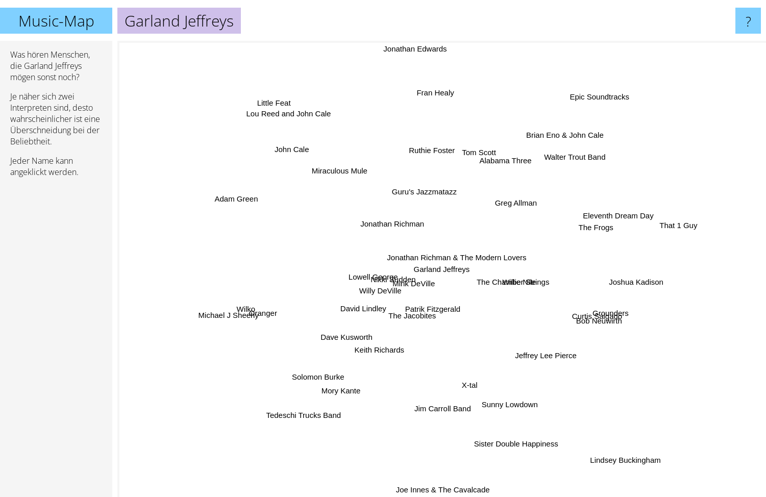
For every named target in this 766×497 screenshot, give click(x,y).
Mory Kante (348, 384)
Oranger (279, 309)
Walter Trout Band (561, 169)
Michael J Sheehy (230, 327)
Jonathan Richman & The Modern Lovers (459, 259)
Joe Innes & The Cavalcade (444, 489)
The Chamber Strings (539, 284)
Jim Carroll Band (438, 398)
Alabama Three (500, 172)
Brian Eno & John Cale (569, 138)
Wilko (265, 308)
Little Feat (279, 109)
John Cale (294, 142)
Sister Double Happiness (515, 430)
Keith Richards (383, 346)
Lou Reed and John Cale (293, 120)
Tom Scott (475, 160)
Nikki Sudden (394, 275)
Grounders (598, 309)
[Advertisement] (56, 341)
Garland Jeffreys (442, 269)
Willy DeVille (376, 290)
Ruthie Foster (432, 163)
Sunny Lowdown (506, 394)
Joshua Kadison (622, 284)
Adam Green (243, 196)
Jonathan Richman (389, 221)
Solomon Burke (323, 364)
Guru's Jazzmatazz (425, 196)
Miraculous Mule (343, 168)
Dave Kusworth (322, 339)
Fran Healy (441, 91)
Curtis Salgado (596, 317)
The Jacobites (412, 317)
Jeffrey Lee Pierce (551, 362)
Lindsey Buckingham (615, 441)
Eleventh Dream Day (600, 220)
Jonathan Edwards (417, 47)
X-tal (475, 402)
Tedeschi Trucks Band (315, 403)
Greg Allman (523, 191)
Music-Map (56, 20)
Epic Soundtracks (600, 90)
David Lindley (368, 303)
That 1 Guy (654, 229)
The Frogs (584, 229)
